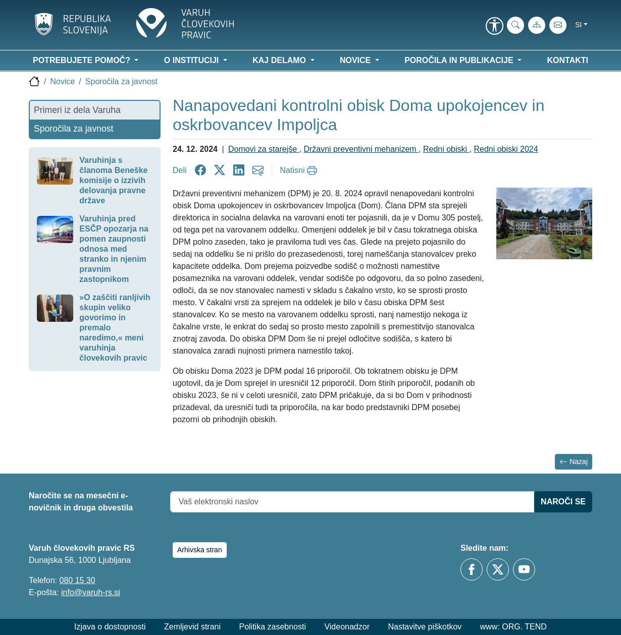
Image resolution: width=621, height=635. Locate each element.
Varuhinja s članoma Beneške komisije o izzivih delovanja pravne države (113, 180)
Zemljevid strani (192, 626)
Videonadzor (347, 626)
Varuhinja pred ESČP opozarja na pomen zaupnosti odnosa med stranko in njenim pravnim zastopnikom (113, 248)
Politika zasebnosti (272, 626)
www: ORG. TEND (513, 626)
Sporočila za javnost (121, 81)
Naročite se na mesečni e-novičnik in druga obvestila (81, 501)
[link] (494, 26)
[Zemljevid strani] (536, 25)
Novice (62, 81)
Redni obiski (446, 149)
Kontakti (567, 60)
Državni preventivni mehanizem (361, 149)
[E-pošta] (557, 25)
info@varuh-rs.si (90, 592)
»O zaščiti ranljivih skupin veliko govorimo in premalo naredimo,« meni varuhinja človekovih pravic (114, 327)
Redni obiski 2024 (506, 149)
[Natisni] (300, 170)
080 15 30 (77, 580)
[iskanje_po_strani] (515, 25)
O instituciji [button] (192, 60)
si (578, 25)
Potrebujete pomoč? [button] (82, 60)
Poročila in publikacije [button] (459, 60)
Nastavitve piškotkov (424, 626)
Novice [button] (356, 60)
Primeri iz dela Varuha (77, 110)
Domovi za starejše (263, 149)
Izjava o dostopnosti (109, 626)
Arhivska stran (199, 550)
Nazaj (573, 461)
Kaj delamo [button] (280, 60)
